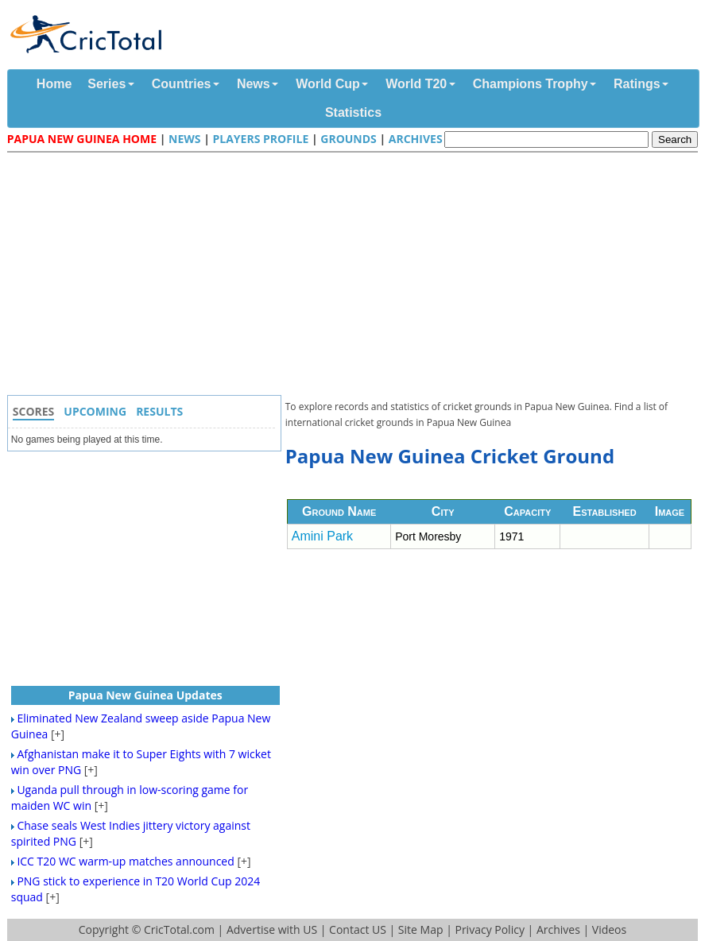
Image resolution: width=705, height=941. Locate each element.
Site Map (421, 929)
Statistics (353, 112)
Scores (34, 411)
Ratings (637, 84)
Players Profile (260, 138)
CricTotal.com (179, 929)
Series (106, 84)
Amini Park (322, 536)
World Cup (328, 84)
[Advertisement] (357, 276)
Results (159, 411)
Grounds (348, 138)
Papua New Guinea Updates (145, 695)
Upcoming (95, 411)
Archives (416, 138)
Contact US (357, 929)
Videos (609, 929)
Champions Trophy (530, 84)
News (253, 84)
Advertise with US (272, 929)
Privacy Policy (489, 929)
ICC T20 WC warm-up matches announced (125, 861)
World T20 (416, 84)
